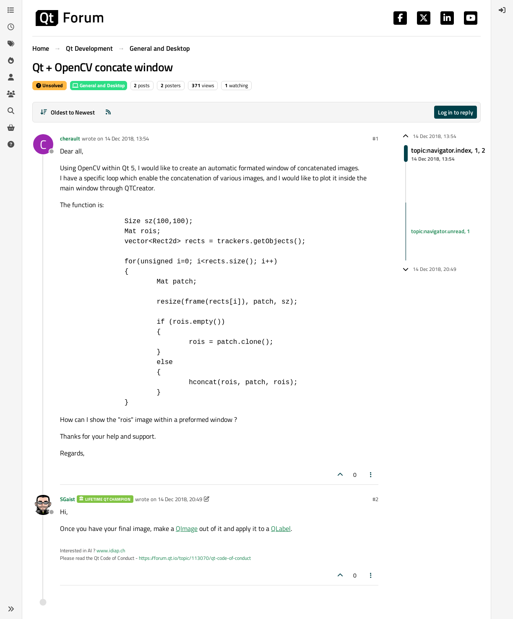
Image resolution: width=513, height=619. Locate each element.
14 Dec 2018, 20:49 (180, 499)
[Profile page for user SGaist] (43, 505)
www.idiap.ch (110, 550)
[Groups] (10, 94)
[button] (10, 609)
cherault (70, 138)
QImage (187, 528)
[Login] (502, 10)
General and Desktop (98, 85)
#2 (375, 499)
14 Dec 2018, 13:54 (126, 138)
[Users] (10, 77)
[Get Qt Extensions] (10, 127)
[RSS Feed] (108, 112)
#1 (375, 138)
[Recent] (10, 27)
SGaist (67, 499)
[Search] (10, 110)
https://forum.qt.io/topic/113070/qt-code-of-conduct (195, 558)
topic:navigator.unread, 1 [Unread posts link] (440, 231)
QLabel (281, 528)
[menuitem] (502, 10)
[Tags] (10, 43)
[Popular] (10, 60)
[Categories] (10, 10)
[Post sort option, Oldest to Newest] (67, 112)
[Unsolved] (10, 144)
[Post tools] (371, 474)
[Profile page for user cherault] (43, 144)
